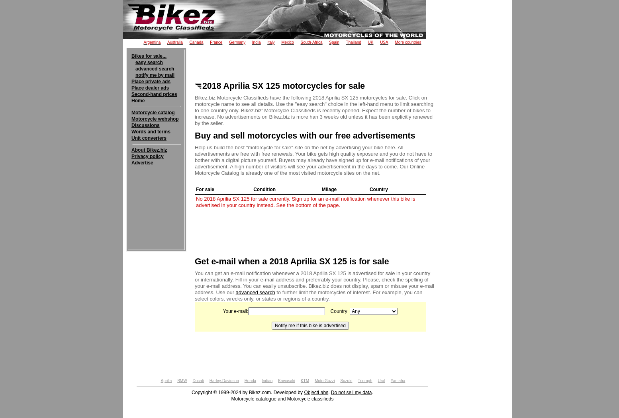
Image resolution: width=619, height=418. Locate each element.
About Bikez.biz (149, 150)
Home (138, 101)
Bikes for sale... (149, 56)
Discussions (145, 125)
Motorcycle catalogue (253, 399)
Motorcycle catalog (153, 112)
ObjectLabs (316, 392)
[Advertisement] (156, 190)
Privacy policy (147, 156)
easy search (149, 62)
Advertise (142, 163)
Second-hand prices (154, 94)
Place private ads (150, 81)
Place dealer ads (150, 88)
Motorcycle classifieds (310, 399)
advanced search (154, 69)
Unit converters (149, 138)
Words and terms (150, 132)
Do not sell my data (351, 392)
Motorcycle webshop (155, 119)
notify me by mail (154, 75)
